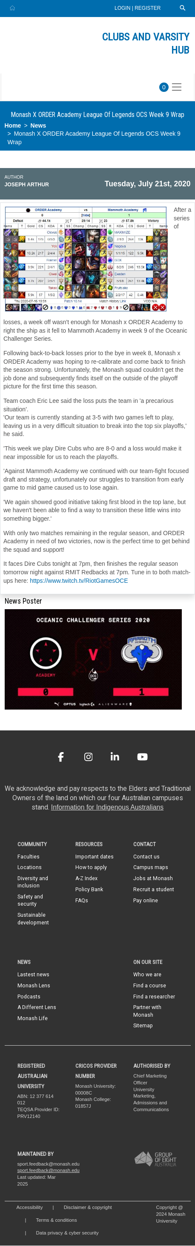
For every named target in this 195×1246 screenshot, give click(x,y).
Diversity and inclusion (32, 882)
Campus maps (150, 868)
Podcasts (28, 997)
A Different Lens (36, 1008)
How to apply (91, 868)
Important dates (94, 857)
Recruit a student (153, 890)
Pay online (145, 901)
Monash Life (32, 1019)
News (38, 125)
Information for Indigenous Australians (107, 807)
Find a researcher (154, 997)
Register (148, 8)
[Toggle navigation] (176, 87)
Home (13, 125)
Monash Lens (33, 986)
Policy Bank (89, 890)
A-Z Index (86, 879)
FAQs (81, 901)
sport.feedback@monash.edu (48, 1170)
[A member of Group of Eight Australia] (155, 1159)
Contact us (146, 857)
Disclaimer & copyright (88, 1207)
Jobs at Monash (153, 879)
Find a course (149, 986)
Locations (29, 868)
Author (14, 177)
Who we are (147, 975)
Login (123, 8)
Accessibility (30, 1207)
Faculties (28, 857)
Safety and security (30, 900)
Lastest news (33, 975)
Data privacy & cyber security (68, 1233)
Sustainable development (33, 919)
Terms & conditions (56, 1220)
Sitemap (143, 1026)
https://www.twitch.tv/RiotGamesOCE (79, 580)
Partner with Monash (147, 1011)
